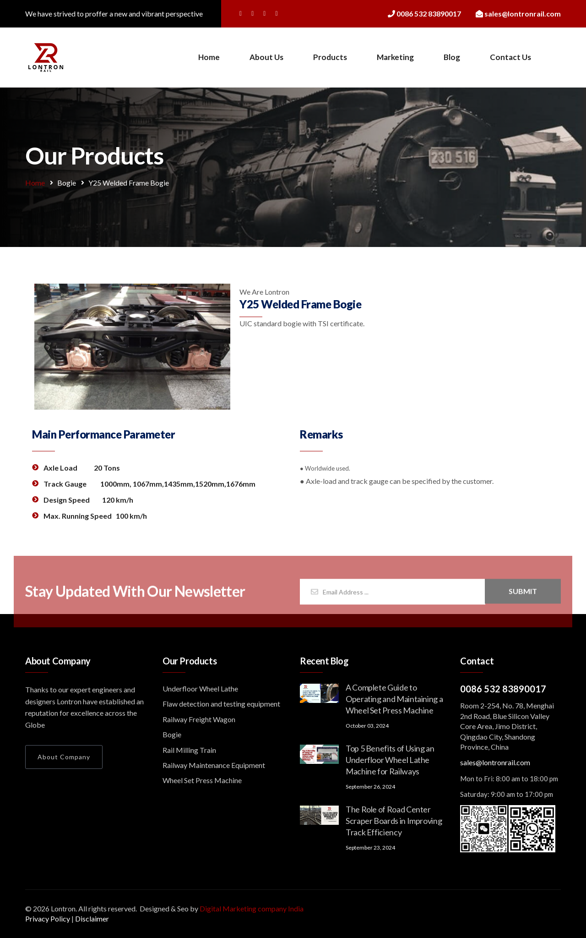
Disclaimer (92, 918)
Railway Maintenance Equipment (214, 765)
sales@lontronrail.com (495, 762)
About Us (266, 57)
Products (330, 57)
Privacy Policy (47, 918)
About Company (64, 757)
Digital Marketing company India (252, 908)
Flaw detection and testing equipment (221, 703)
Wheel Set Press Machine (202, 780)
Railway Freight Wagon (199, 719)
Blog (452, 57)
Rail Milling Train (189, 750)
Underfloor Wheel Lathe (200, 688)
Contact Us (510, 57)
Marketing (395, 57)
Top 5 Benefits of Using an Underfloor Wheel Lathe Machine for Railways (390, 759)
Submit (523, 594)
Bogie (66, 182)
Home (209, 57)
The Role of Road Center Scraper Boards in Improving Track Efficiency (394, 820)
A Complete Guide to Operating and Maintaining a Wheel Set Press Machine (394, 698)
